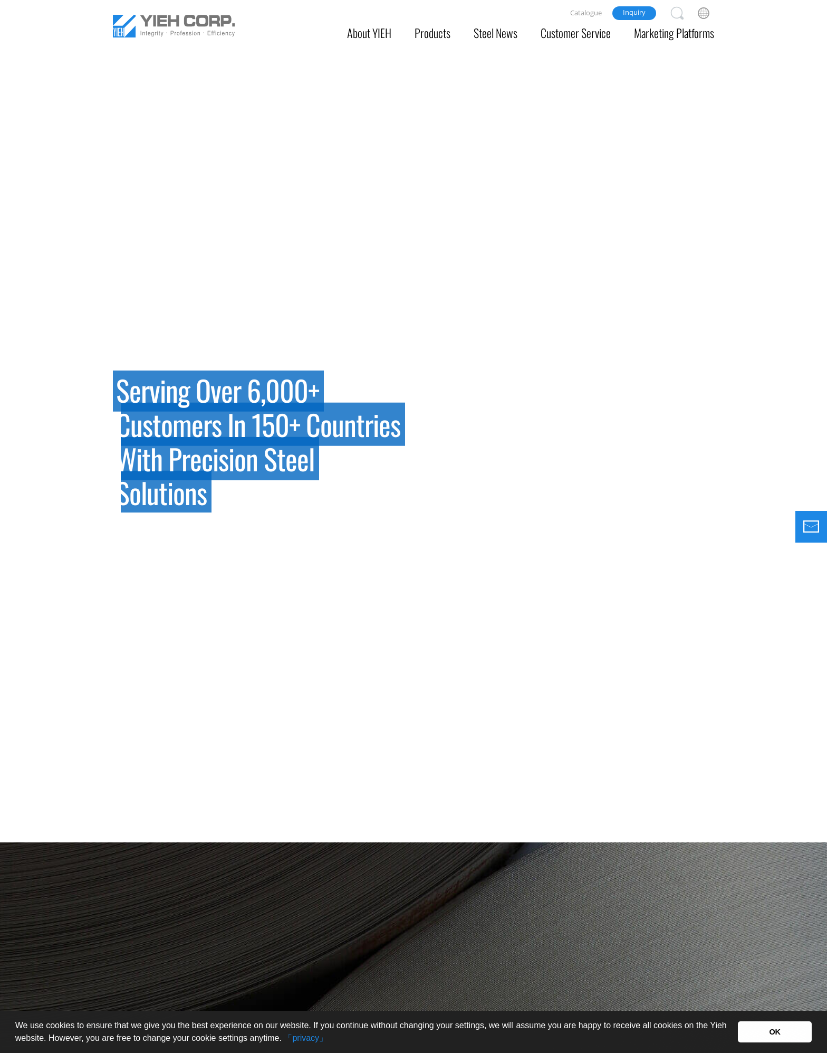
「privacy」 (306, 1037)
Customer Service (576, 32)
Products (432, 32)
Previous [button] (21, 447)
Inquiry (634, 12)
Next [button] (806, 447)
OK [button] (775, 1032)
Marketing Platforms (674, 32)
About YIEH (369, 32)
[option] (413, 421)
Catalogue (586, 12)
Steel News (495, 32)
